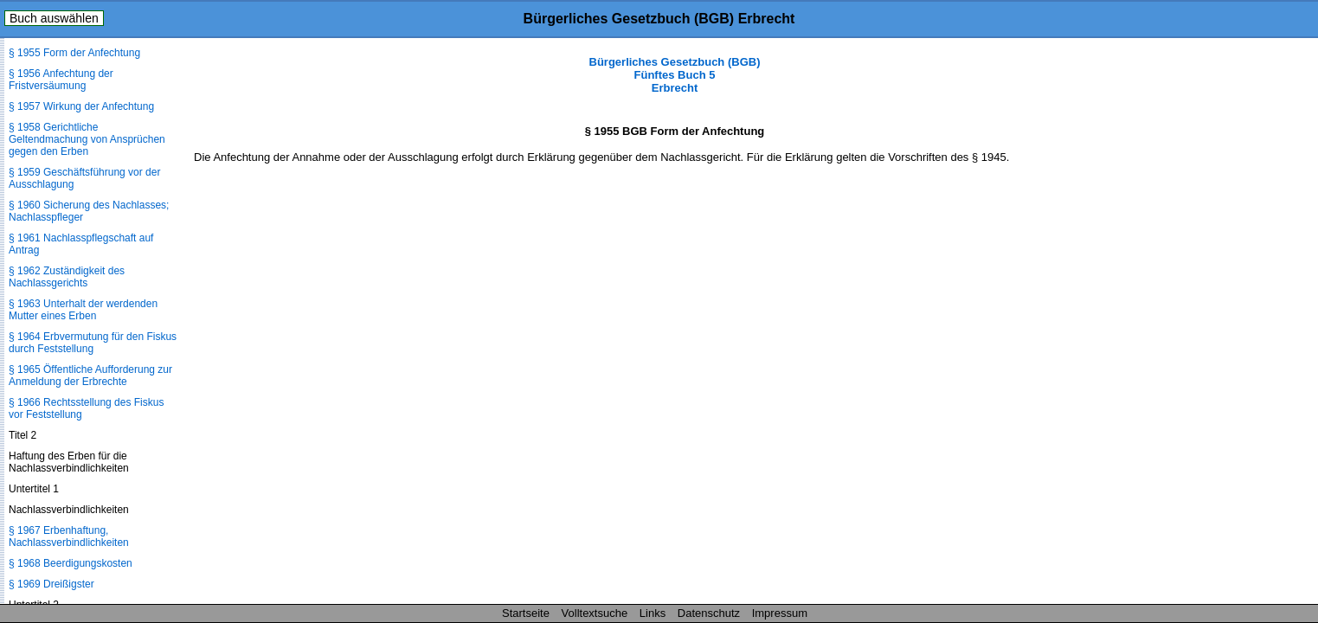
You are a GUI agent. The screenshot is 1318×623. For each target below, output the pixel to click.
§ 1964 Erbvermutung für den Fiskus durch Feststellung (93, 343)
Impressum (779, 613)
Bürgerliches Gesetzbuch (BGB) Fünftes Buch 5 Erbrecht (675, 74)
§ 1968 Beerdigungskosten (70, 563)
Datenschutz (709, 613)
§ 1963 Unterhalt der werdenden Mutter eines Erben (83, 310)
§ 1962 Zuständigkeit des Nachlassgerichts (67, 277)
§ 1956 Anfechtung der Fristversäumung (61, 79)
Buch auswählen (54, 18)
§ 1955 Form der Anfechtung (74, 53)
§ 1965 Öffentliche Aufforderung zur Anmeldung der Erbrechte (90, 375)
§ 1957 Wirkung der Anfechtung (81, 106)
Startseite (526, 613)
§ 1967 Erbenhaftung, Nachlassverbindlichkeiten (69, 536)
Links (652, 613)
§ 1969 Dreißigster (51, 584)
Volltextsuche (595, 613)
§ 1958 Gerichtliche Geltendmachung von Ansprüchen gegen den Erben (87, 139)
